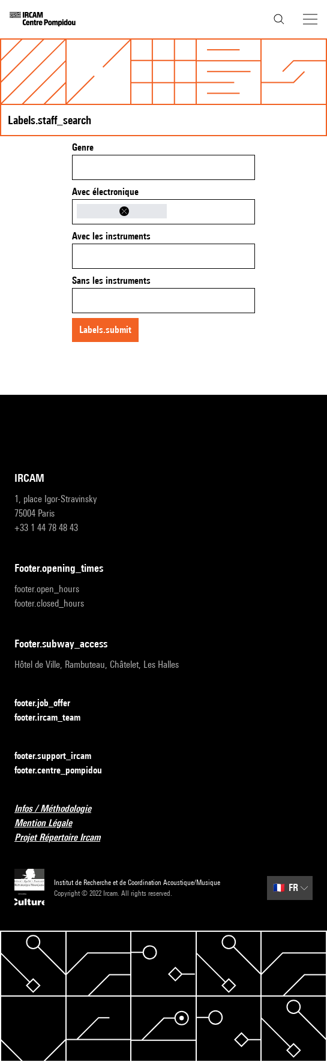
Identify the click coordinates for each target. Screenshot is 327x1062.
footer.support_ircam (60, 756)
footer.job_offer (49, 703)
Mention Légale (50, 823)
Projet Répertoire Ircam (64, 838)
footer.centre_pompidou (65, 770)
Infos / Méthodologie (60, 809)
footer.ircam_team (54, 718)
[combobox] (163, 167)
